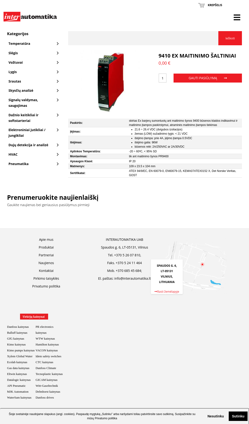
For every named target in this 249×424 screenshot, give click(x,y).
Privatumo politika (106, 418)
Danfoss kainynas (18, 326)
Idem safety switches (48, 356)
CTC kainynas (44, 362)
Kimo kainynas (16, 344)
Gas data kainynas (18, 368)
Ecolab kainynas (17, 362)
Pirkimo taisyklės (46, 278)
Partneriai (46, 255)
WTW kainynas (45, 338)
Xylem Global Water (20, 356)
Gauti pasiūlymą (208, 78)
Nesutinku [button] (216, 416)
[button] (203, 416)
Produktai (46, 247)
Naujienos (46, 263)
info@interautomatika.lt (132, 278)
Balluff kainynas (17, 332)
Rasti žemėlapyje (166, 292)
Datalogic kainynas (19, 380)
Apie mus (46, 239)
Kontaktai (46, 270)
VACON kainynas (47, 350)
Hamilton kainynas (47, 344)
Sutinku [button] (238, 416)
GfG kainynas (15, 338)
